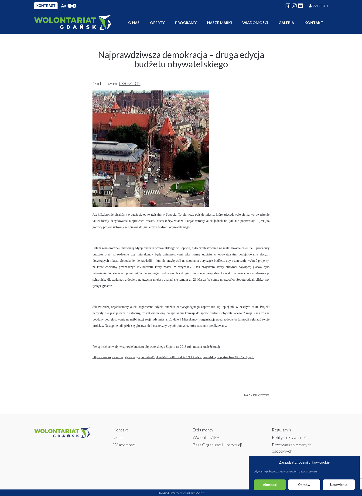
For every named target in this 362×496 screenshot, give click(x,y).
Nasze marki (219, 22)
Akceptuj (270, 485)
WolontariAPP (206, 437)
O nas (134, 22)
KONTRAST (45, 5)
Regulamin (281, 429)
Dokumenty (203, 429)
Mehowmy (197, 492)
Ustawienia (338, 485)
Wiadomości (255, 22)
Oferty (157, 22)
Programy (186, 22)
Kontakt (313, 22)
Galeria (286, 22)
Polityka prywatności (291, 437)
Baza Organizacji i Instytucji (217, 444)
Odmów (304, 485)
